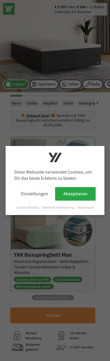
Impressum (85, 207)
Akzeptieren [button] (75, 194)
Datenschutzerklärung (58, 207)
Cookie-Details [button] (27, 207)
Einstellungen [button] (34, 194)
